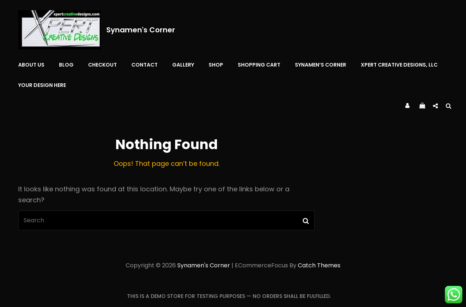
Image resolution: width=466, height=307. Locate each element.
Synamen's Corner (140, 30)
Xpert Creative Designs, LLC (399, 64)
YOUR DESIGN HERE (42, 85)
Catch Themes (319, 265)
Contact (144, 64)
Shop (216, 64)
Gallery (183, 64)
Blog (66, 64)
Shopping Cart (259, 64)
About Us (31, 64)
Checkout (102, 64)
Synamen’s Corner (320, 64)
